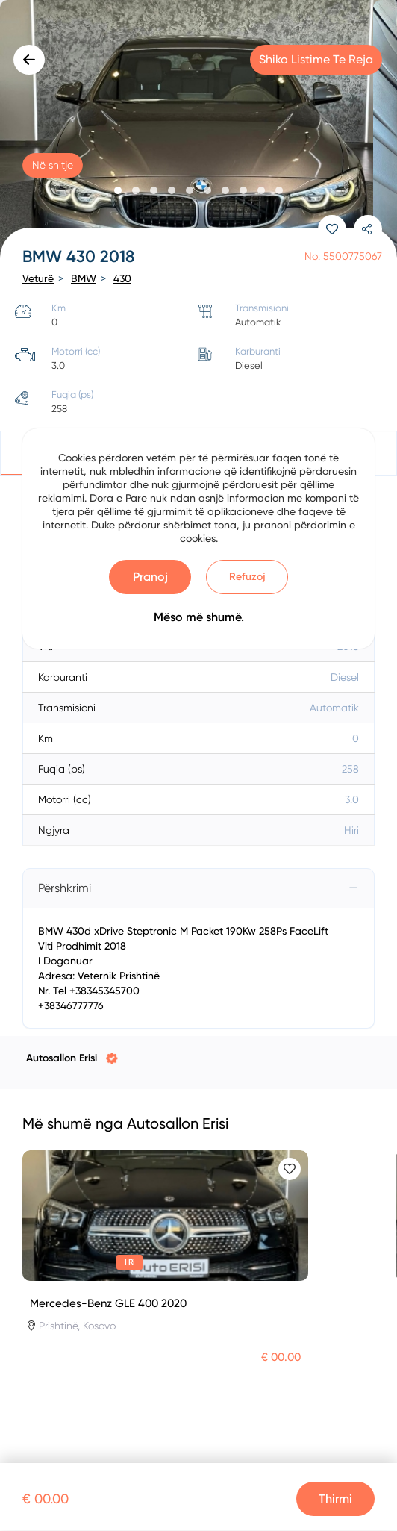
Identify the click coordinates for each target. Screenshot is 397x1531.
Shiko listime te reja (316, 59)
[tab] (198, 888)
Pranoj (150, 577)
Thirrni (335, 1498)
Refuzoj (247, 576)
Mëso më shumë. (199, 617)
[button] (118, 190)
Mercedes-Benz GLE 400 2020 (108, 1303)
